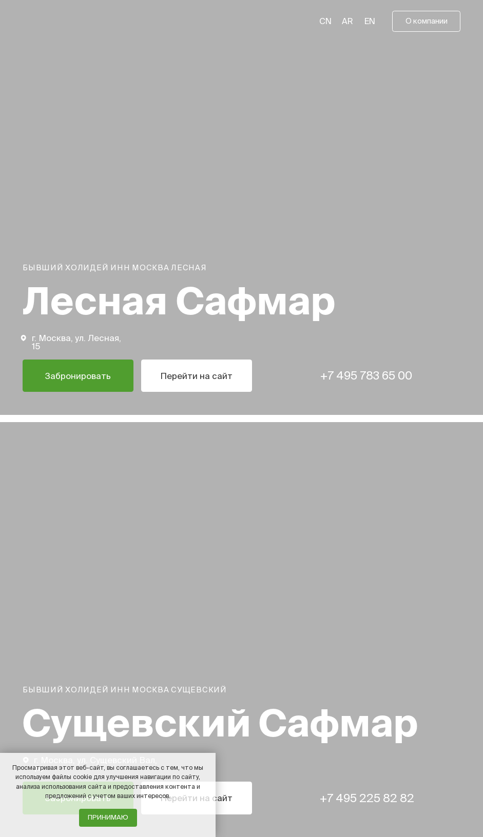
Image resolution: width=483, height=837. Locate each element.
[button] (426, 21)
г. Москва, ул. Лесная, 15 (76, 342)
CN (325, 21)
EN (369, 21)
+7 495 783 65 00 (366, 375)
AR (347, 21)
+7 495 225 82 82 (367, 797)
